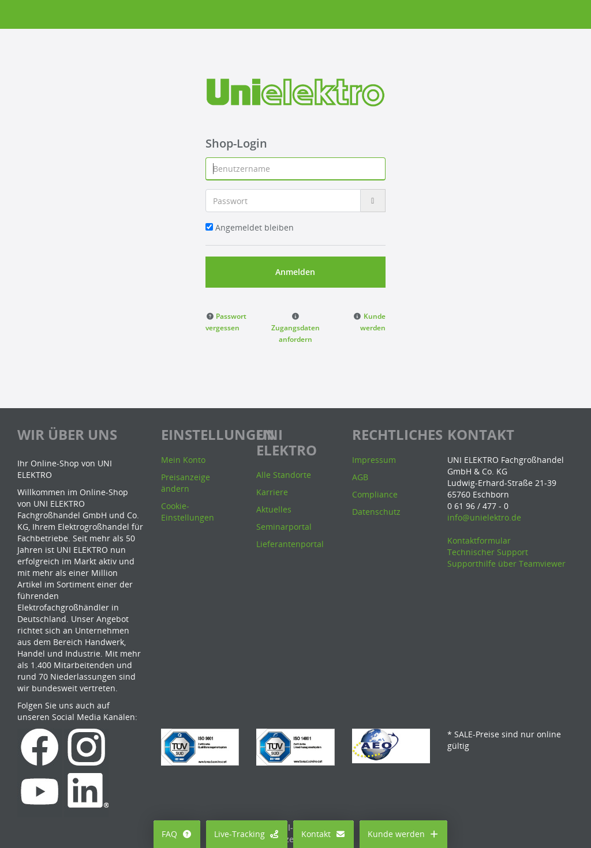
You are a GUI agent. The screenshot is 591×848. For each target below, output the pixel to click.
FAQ (177, 833)
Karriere (272, 492)
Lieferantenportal (290, 543)
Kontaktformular (479, 540)
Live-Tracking (247, 833)
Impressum (374, 459)
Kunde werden (404, 833)
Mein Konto (183, 459)
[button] (225, 321)
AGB (360, 477)
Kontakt (323, 833)
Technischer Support (487, 552)
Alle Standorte (283, 474)
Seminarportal (284, 526)
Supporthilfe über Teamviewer (506, 563)
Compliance (375, 494)
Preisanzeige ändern (185, 483)
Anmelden (295, 271)
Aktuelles (273, 509)
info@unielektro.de (484, 517)
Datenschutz (376, 511)
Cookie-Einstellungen (187, 511)
